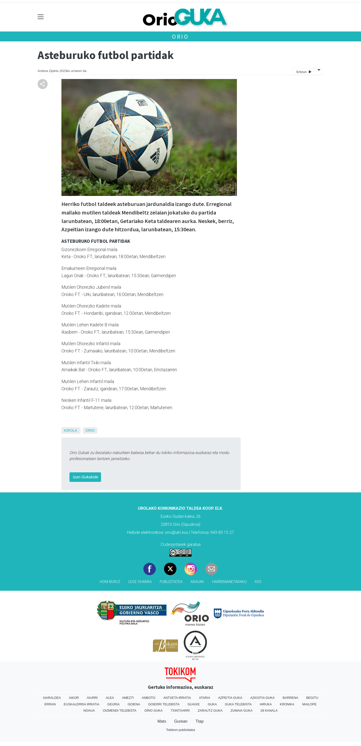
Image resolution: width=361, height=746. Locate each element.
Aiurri (92, 698)
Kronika (287, 704)
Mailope (309, 704)
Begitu (312, 698)
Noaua (89, 710)
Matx (161, 721)
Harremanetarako (229, 582)
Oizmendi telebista (119, 710)
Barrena (290, 698)
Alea (110, 698)
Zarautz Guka (210, 710)
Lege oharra (140, 582)
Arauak (197, 582)
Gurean (181, 721)
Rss (258, 582)
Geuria (113, 704)
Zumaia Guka (241, 710)
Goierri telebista (163, 704)
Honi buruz (110, 582)
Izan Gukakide (85, 477)
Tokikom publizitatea (180, 730)
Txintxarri (180, 710)
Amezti (128, 698)
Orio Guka (153, 710)
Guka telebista (238, 704)
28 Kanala (269, 710)
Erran (50, 704)
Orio (180, 36)
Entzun (303, 71)
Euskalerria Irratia (81, 704)
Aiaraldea (52, 698)
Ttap (200, 721)
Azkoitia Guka (262, 698)
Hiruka (266, 704)
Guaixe (194, 704)
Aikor (74, 698)
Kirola (70, 430)
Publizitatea (171, 582)
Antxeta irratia (177, 698)
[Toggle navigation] (40, 17)
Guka (212, 704)
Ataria (204, 698)
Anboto (148, 698)
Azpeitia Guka (230, 698)
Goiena (134, 704)
